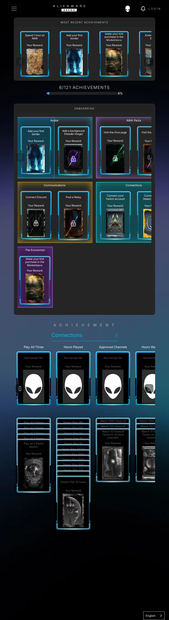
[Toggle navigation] (14, 8)
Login (155, 8)
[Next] (148, 62)
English (151, 615)
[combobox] (154, 615)
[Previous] (20, 388)
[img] (130, 9)
